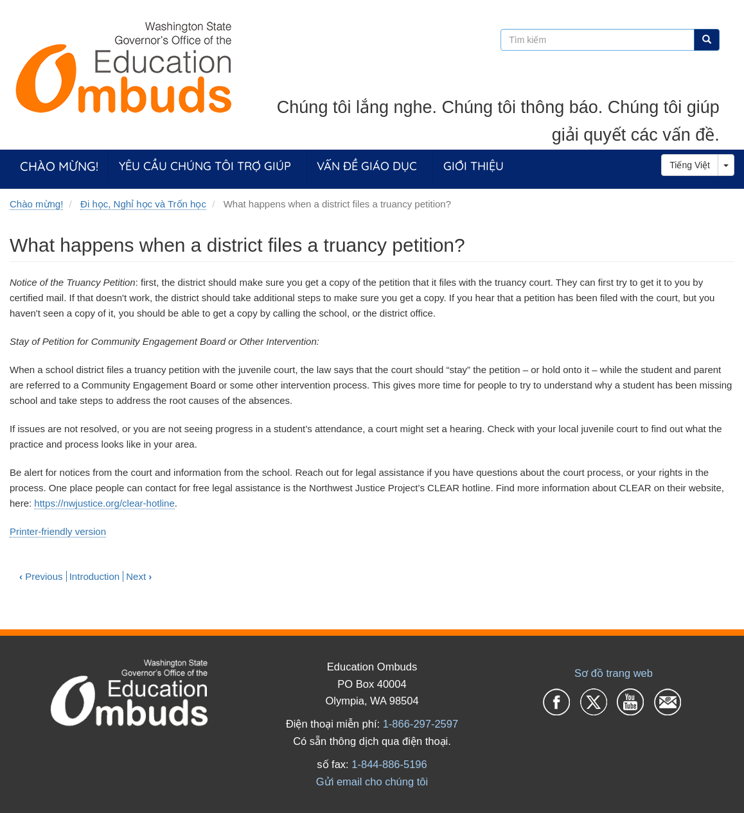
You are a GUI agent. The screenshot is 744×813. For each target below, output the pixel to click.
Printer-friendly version (58, 531)
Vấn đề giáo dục (367, 166)
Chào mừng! (59, 166)
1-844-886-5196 (389, 764)
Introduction (94, 576)
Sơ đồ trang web (613, 673)
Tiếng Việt (689, 165)
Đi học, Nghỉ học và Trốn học (143, 203)
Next (139, 576)
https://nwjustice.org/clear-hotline (104, 503)
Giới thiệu (473, 166)
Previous (41, 576)
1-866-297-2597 (420, 724)
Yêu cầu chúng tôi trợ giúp (205, 166)
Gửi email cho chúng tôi (372, 781)
